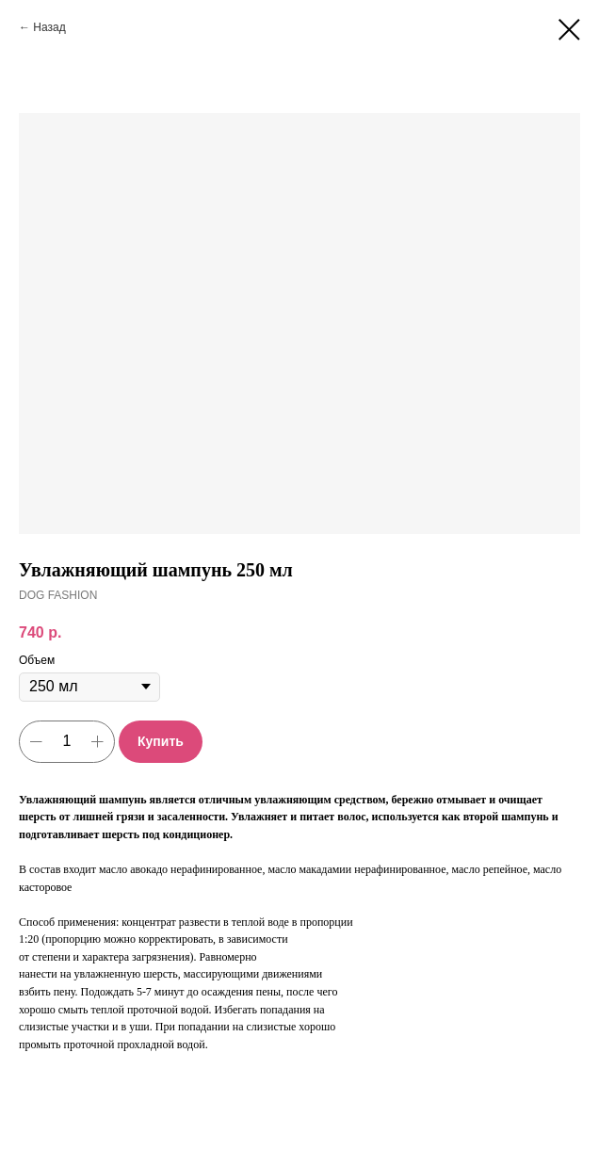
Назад (49, 27)
